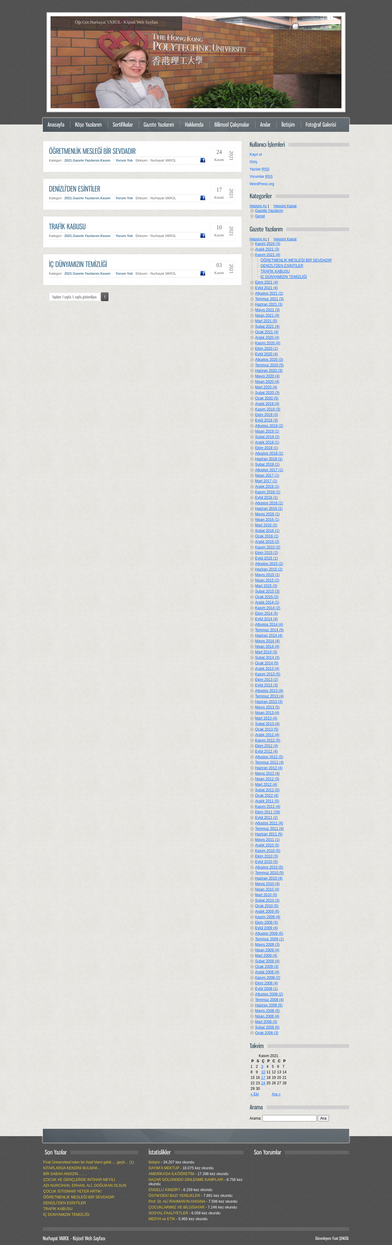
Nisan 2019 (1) (267, 431)
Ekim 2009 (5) (266, 922)
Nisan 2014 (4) (267, 646)
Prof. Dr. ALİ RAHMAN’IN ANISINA (177, 1201)
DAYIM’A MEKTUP (164, 1168)
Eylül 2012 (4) (266, 751)
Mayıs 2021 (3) (267, 310)
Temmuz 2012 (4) (269, 762)
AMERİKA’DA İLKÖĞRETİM (171, 1174)
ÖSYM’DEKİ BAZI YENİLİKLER (174, 1195)
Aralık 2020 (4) (267, 337)
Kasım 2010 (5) (267, 851)
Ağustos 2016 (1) (269, 503)
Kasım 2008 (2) (267, 978)
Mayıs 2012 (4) (267, 773)
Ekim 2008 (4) (266, 983)
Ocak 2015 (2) (266, 597)
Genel (260, 216)
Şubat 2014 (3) (267, 657)
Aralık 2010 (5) (267, 845)
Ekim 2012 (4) (266, 746)
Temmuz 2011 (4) (269, 829)
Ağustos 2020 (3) (269, 359)
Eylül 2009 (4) (266, 928)
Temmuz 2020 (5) (269, 365)
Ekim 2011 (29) (267, 812)
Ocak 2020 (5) (266, 398)
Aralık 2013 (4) (267, 668)
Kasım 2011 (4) (267, 806)
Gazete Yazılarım (86, 160)
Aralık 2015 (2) (267, 542)
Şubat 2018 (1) (267, 464)
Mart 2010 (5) (266, 895)
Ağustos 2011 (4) (269, 823)
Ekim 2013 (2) (266, 680)
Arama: (256, 1118)
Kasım (105, 160)
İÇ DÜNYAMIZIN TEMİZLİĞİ (284, 277)
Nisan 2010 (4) (267, 889)
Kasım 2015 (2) (267, 547)
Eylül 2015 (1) (266, 558)
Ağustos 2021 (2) (269, 293)
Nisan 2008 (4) (267, 1016)
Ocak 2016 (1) (266, 536)
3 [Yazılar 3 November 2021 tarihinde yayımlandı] (262, 1066)
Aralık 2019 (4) (267, 404)
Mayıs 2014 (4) (267, 641)
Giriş (253, 162)
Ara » (276, 1094)
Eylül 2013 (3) (266, 685)
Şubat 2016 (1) (267, 531)
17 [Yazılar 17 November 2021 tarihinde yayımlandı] (263, 1077)
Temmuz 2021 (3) (269, 299)
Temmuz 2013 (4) (269, 696)
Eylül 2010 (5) (266, 862)
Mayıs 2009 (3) (267, 944)
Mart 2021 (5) (266, 321)
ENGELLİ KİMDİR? (164, 1190)
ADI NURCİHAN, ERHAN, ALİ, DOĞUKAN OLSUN (84, 1185)
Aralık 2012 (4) (267, 735)
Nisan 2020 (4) (267, 382)
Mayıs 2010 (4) (267, 884)
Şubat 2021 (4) (267, 326)
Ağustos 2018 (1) (269, 453)
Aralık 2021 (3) (267, 249)
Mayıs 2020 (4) (267, 376)
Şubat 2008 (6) (267, 1027)
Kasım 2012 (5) (267, 740)
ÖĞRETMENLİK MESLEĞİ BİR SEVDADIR (296, 260)
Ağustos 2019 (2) (269, 426)
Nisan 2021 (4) (267, 315)
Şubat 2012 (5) (267, 790)
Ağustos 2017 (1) (269, 470)
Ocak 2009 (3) (266, 966)
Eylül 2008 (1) (266, 989)
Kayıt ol (256, 154)
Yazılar (259, 169)
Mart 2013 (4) (266, 718)
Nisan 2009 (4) (267, 950)
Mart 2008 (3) (266, 1022)
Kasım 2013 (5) (267, 674)
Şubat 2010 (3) (267, 900)
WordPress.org (262, 184)
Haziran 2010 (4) (268, 878)
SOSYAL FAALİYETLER (168, 1213)
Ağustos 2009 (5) (269, 933)
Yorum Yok (124, 160)
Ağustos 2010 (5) (269, 867)
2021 (68, 160)
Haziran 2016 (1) (268, 508)
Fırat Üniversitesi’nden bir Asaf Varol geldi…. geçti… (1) (88, 1162)
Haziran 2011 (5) (268, 834)
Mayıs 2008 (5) (267, 1011)
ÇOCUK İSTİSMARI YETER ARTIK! (72, 1191)
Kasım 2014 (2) (267, 608)
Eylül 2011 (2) (266, 817)
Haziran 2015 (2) (268, 569)
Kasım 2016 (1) (267, 492)
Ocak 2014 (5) (266, 663)
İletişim (154, 1162)
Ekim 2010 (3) (266, 856)
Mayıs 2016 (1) (267, 514)
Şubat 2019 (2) (267, 437)
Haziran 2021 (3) (268, 304)
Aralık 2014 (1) (267, 602)
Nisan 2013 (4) (267, 713)
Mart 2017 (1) (266, 481)
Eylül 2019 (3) (266, 420)
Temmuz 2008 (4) (269, 1000)
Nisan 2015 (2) (267, 580)
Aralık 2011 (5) (267, 801)
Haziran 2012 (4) (268, 768)
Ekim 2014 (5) (266, 613)
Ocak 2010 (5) (266, 906)
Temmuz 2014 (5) (269, 630)
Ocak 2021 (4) (266, 332)
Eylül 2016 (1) (266, 497)
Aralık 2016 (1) (267, 486)
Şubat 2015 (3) (267, 591)
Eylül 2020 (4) (266, 354)
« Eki (255, 1094)
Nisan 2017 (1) (267, 475)
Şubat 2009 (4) (267, 961)
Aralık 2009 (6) (267, 911)
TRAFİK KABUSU (275, 271)
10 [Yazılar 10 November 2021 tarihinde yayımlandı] (263, 1072)
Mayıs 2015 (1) (267, 575)
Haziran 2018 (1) (268, 459)
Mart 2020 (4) (266, 387)
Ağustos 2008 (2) (269, 994)
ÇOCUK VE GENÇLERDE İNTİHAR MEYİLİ (79, 1180)
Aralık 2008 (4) (267, 972)
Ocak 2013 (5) (266, 729)
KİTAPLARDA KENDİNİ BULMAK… (72, 1168)
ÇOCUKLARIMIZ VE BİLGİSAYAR (177, 1207)
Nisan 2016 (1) (267, 519)
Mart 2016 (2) (266, 525)
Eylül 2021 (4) (266, 288)
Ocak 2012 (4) (266, 795)
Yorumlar (261, 176)
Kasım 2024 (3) (267, 244)
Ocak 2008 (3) (266, 1033)
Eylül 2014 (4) (266, 619)
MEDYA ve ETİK (162, 1219)
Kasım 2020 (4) (267, 343)
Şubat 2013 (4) (267, 724)
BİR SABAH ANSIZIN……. (64, 1174)
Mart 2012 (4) (266, 784)
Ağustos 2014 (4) (269, 624)
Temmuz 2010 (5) (269, 873)
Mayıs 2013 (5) (267, 707)
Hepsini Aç (258, 206)
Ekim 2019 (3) (266, 415)
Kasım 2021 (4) (267, 255)
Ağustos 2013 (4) (269, 691)
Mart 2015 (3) (266, 586)
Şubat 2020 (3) (267, 393)
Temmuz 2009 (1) (269, 939)
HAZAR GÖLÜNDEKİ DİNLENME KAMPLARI (186, 1180)
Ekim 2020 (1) (266, 348)
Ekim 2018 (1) (266, 448)
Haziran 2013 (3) (268, 702)
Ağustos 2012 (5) (269, 757)
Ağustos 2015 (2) (269, 564)
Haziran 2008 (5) (268, 1005)
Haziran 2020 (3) (268, 371)
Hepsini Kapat (285, 206)
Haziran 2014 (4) (268, 635)
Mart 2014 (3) (266, 652)
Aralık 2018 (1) (267, 442)
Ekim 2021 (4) (266, 282)
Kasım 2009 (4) (267, 917)
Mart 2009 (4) (266, 955)
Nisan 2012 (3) (267, 779)
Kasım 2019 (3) (267, 409)
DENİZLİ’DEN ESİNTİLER (282, 266)
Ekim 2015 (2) (266, 553)
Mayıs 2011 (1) (267, 840)
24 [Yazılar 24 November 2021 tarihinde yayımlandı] (263, 1083)
